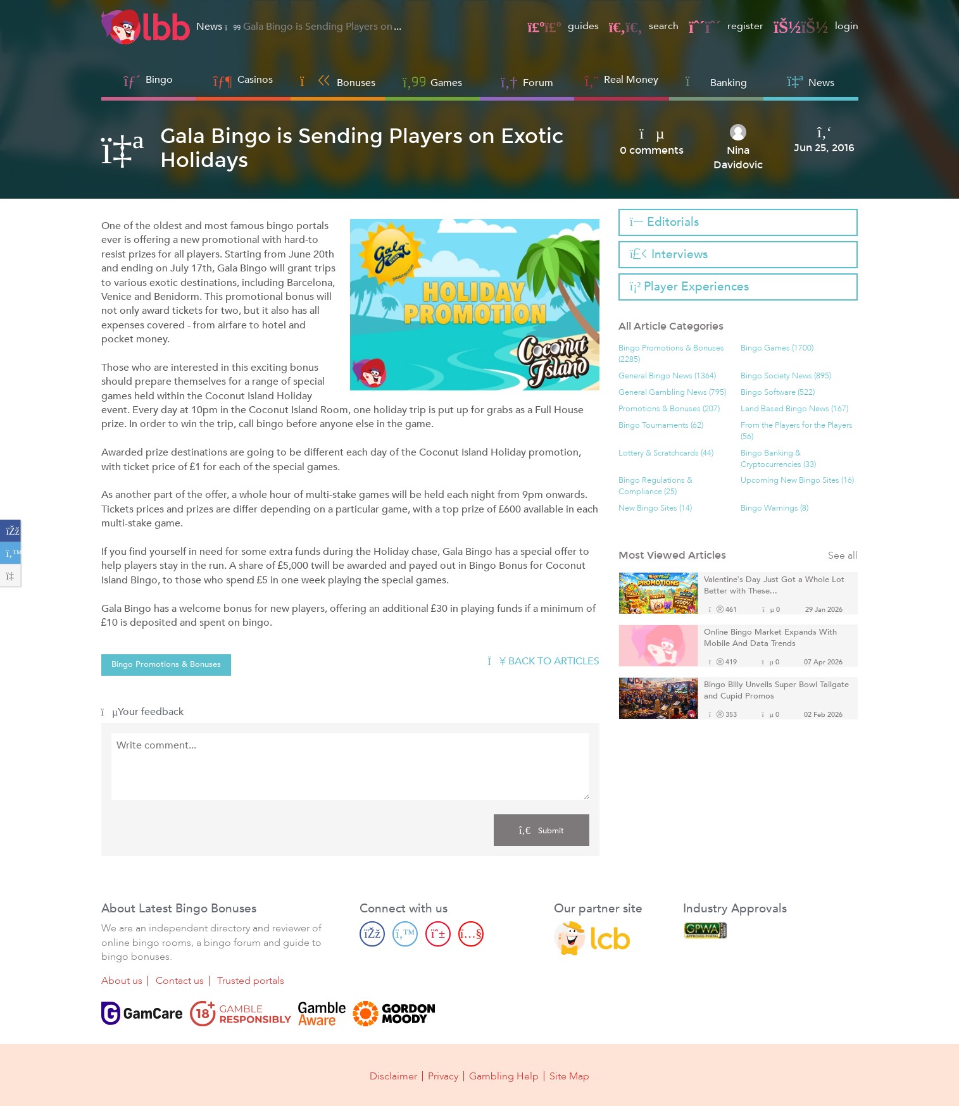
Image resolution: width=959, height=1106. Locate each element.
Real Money (631, 80)
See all (843, 556)
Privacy (443, 1076)
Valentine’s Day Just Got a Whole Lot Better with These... (774, 586)
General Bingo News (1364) (667, 376)
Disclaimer (393, 1076)
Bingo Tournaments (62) (660, 425)
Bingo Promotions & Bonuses (166, 664)
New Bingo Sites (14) (655, 508)
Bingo (159, 80)
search (644, 26)
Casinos (255, 80)
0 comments (652, 150)
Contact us (180, 981)
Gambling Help (504, 1076)
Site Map (569, 1076)
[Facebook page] (372, 934)
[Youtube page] (471, 934)
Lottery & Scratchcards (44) (665, 453)
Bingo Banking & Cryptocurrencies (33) (778, 459)
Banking (716, 81)
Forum (527, 81)
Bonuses (337, 81)
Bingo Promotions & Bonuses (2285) (671, 354)
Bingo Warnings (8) (774, 508)
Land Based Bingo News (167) (794, 409)
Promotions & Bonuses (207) (669, 409)
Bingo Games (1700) (777, 348)
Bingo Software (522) (778, 392)
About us (121, 981)
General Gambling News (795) (672, 392)
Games (432, 81)
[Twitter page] (405, 934)
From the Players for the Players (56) (797, 431)
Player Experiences (689, 286)
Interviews (669, 254)
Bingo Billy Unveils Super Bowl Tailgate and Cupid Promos (776, 691)
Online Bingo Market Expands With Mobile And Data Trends (770, 638)
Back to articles (543, 661)
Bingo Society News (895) (786, 376)
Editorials (664, 222)
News (810, 81)
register (726, 26)
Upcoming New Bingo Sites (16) (797, 480)
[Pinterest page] (438, 934)
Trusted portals (250, 981)
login (816, 26)
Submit (541, 830)
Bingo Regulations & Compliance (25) (655, 486)
